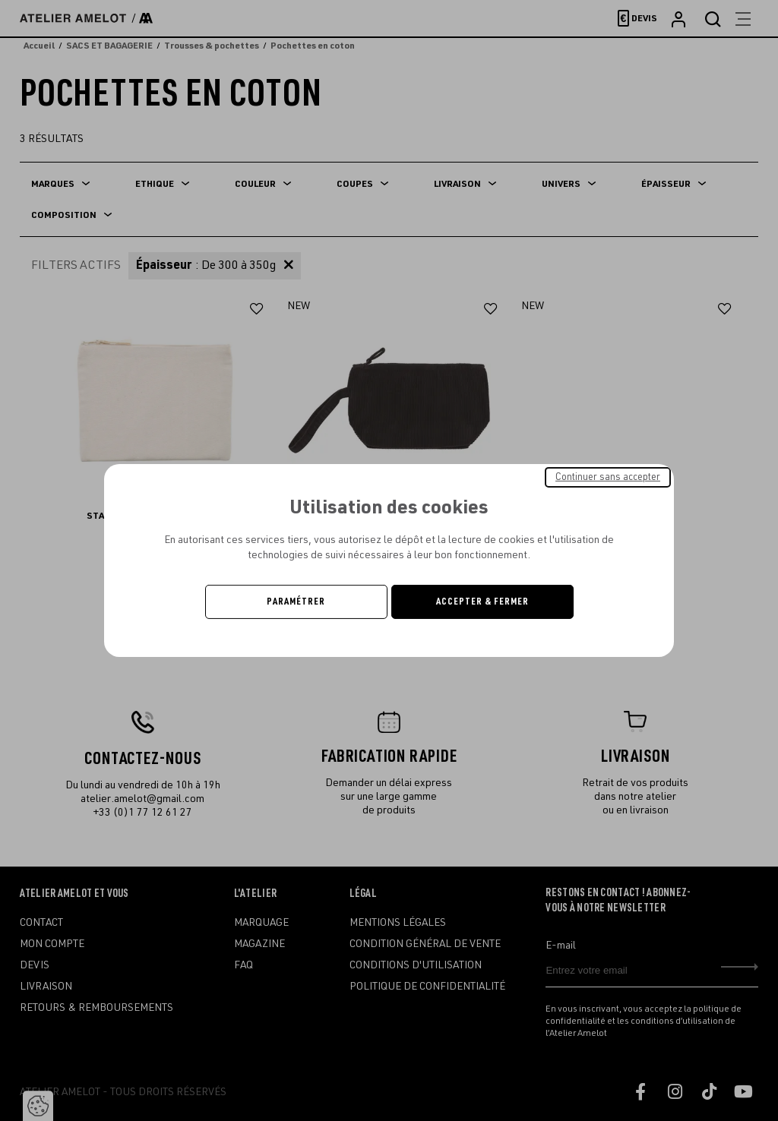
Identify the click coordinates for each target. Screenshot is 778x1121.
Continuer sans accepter (607, 477)
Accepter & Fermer (482, 601)
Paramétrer (296, 601)
